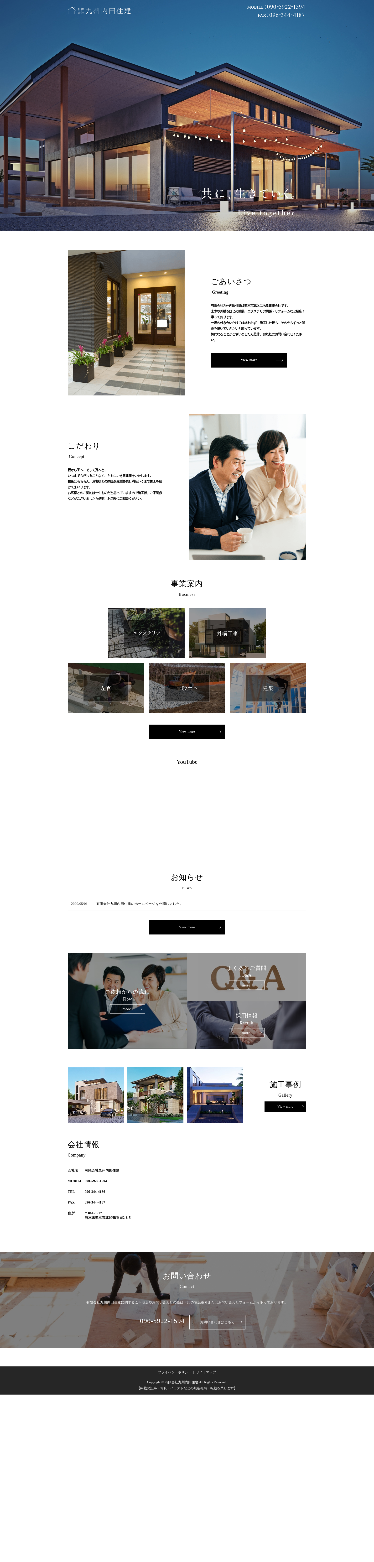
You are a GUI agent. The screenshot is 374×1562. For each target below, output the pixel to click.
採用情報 (238, 30)
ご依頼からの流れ (180, 30)
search (300, 30)
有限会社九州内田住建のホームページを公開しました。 (139, 904)
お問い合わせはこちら (217, 1321)
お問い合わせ (283, 30)
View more (249, 360)
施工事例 (152, 30)
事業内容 (132, 30)
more (126, 1008)
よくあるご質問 (212, 30)
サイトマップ (206, 1371)
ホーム (79, 30)
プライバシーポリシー (174, 1371)
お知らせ (258, 30)
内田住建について (104, 30)
